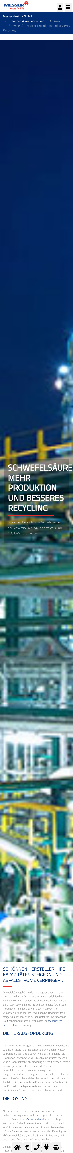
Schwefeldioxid (35, 1119)
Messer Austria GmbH (17, 16)
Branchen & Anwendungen (26, 21)
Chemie (55, 21)
